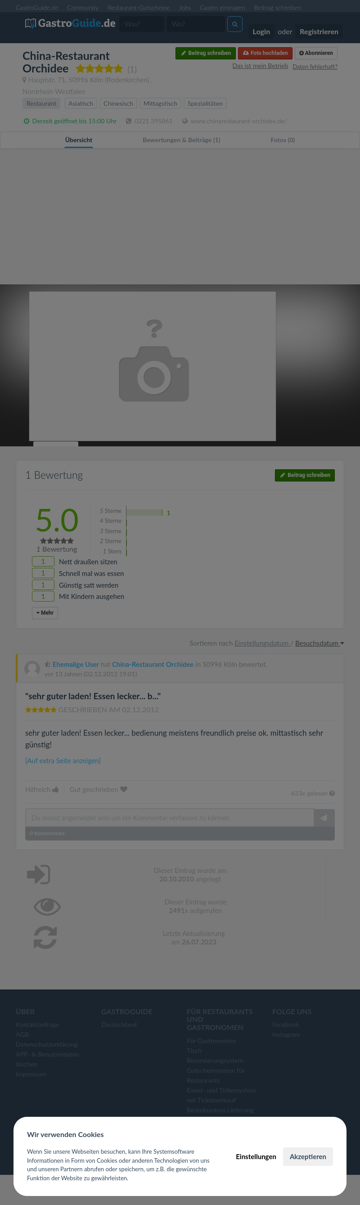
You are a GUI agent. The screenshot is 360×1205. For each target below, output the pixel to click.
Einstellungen (256, 1156)
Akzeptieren (308, 1156)
